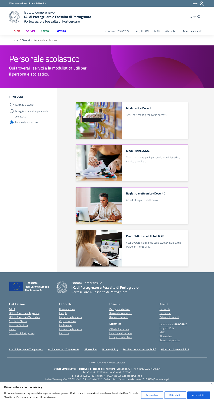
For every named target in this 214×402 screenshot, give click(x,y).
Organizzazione (67, 321)
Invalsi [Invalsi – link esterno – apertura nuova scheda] (12, 329)
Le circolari (165, 313)
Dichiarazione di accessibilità (139, 349)
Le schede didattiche (120, 333)
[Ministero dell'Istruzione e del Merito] (27, 3)
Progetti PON (142, 31)
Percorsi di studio (118, 317)
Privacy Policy (110, 349)
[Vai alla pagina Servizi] (26, 40)
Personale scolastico (26, 122)
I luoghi (63, 313)
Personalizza (152, 395)
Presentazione (67, 309)
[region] (107, 392)
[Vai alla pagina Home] (15, 40)
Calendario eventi (169, 317)
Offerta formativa (119, 329)
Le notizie (164, 309)
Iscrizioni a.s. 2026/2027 (116, 31)
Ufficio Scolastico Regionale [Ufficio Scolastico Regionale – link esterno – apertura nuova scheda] (24, 313)
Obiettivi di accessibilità (175, 349)
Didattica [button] (60, 31)
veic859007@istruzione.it (92, 375)
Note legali (164, 379)
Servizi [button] (30, 31)
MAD (157, 31)
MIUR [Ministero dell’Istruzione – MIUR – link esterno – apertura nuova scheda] (12, 309)
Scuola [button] (16, 31)
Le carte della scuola (70, 317)
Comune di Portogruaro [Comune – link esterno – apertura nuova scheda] (21, 333)
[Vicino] (211, 383)
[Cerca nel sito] (195, 17)
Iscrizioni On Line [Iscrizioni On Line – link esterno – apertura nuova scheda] (18, 325)
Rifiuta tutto (175, 395)
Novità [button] (44, 31)
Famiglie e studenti (25, 105)
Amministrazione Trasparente (26, 349)
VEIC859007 (118, 362)
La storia (64, 333)
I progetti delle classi (120, 337)
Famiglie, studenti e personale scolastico (31, 111)
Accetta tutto (198, 395)
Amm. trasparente (192, 31)
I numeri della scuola (70, 329)
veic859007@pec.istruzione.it (127, 375)
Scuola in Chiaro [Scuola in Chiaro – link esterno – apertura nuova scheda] (18, 321)
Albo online (171, 31)
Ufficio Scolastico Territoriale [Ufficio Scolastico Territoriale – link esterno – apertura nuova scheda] (24, 317)
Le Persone (65, 325)
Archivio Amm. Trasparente (63, 349)
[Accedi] (198, 3)
